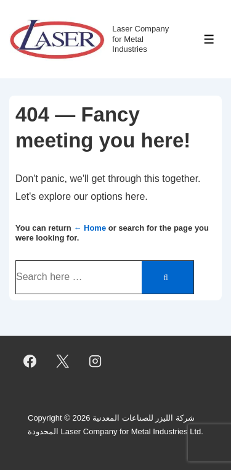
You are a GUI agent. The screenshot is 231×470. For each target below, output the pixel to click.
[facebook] (30, 361)
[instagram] (95, 361)
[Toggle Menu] (209, 39)
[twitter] (63, 361)
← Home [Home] (89, 228)
